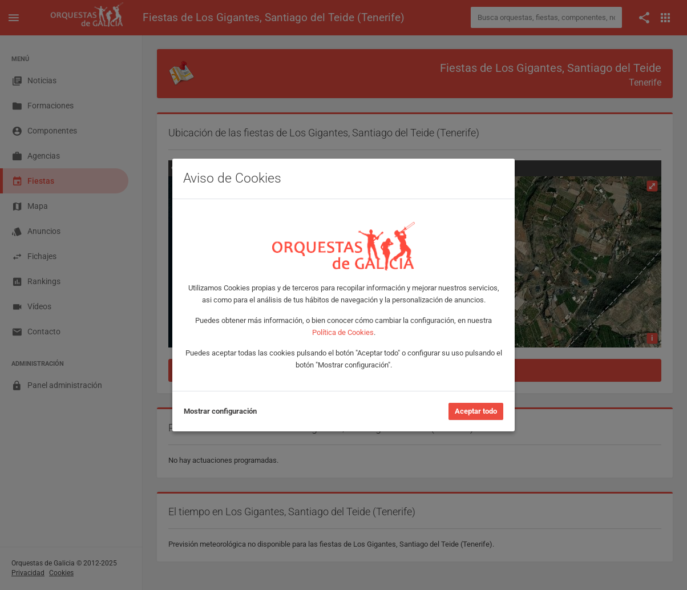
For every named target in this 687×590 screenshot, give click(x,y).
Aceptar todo (476, 411)
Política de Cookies (343, 332)
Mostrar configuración (220, 411)
